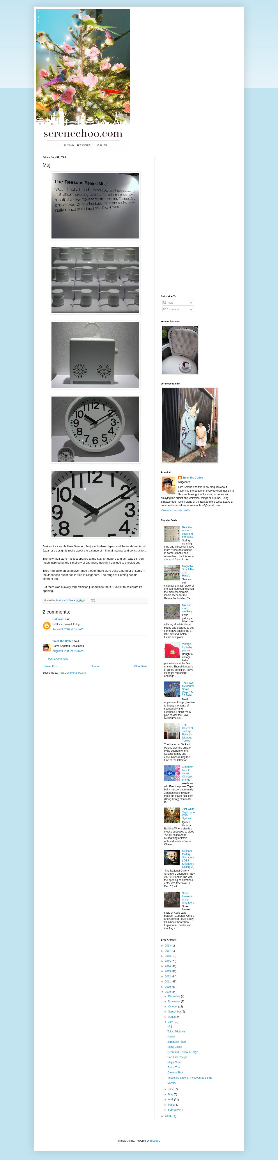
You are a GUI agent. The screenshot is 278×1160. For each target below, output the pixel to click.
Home (95, 666)
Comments (171, 309)
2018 (168, 945)
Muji (169, 1026)
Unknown (58, 619)
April (171, 1099)
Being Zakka (174, 1046)
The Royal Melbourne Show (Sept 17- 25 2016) (188, 689)
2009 (168, 991)
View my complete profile (175, 510)
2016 (168, 955)
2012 (168, 976)
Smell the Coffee (63, 641)
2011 (168, 981)
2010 (168, 986)
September (175, 1011)
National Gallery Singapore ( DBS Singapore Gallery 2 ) (188, 859)
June (171, 1089)
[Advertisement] (178, 221)
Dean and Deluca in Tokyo (182, 1052)
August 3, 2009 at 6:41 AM (68, 629)
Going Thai (173, 1067)
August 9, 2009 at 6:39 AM (68, 651)
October (173, 1006)
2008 (168, 1116)
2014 (168, 966)
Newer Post (50, 666)
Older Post (140, 666)
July (171, 1021)
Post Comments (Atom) (72, 672)
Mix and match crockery (187, 608)
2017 (168, 950)
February (173, 1109)
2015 (168, 961)
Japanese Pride (176, 1041)
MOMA (171, 1082)
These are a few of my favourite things (189, 1077)
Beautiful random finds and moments (187, 532)
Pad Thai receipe (177, 1057)
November (174, 1001)
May (171, 1094)
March (172, 1104)
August (172, 1016)
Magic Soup (174, 1062)
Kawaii (171, 1036)
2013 (168, 971)
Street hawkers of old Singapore (188, 898)
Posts (168, 302)
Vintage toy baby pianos (187, 647)
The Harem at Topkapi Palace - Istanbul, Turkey (187, 732)
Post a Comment (58, 658)
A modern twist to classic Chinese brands (187, 773)
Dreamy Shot (175, 1072)
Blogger (154, 1140)
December (174, 996)
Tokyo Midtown (176, 1031)
